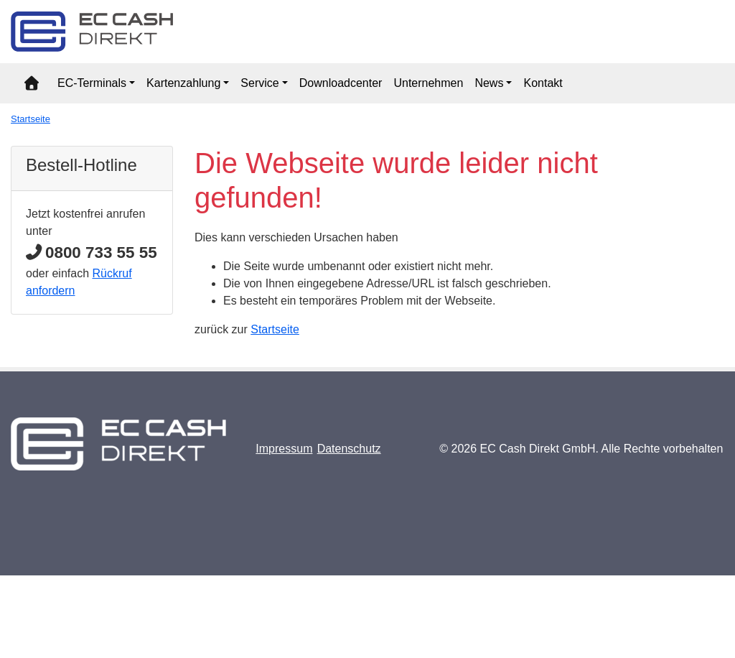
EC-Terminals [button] (91, 83)
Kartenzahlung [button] (183, 83)
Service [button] (259, 83)
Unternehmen (428, 83)
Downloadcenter (341, 83)
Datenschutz (349, 448)
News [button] (488, 83)
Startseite (30, 118)
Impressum (284, 448)
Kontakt (542, 83)
